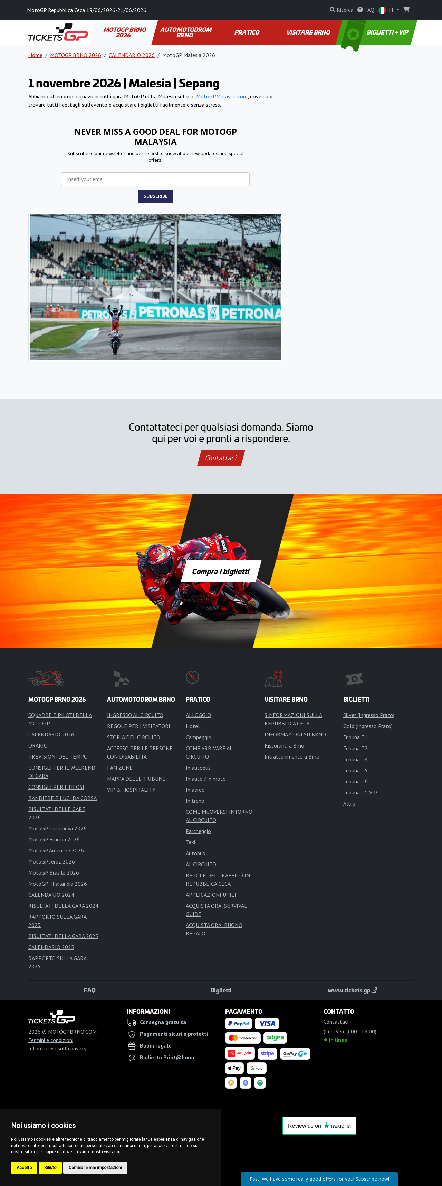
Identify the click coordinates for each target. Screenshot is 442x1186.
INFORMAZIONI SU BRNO (295, 734)
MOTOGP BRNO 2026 (125, 32)
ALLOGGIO (198, 715)
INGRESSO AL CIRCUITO (135, 715)
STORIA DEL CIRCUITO (133, 737)
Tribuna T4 (355, 759)
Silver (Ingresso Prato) (368, 715)
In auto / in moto (206, 778)
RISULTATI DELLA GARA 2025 (63, 936)
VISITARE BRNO (309, 32)
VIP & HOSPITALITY (131, 789)
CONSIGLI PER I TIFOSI (56, 786)
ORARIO (38, 745)
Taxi (190, 842)
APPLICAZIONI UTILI (211, 894)
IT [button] (386, 10)
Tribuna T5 (355, 770)
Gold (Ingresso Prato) (368, 726)
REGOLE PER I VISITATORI (138, 726)
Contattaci (221, 457)
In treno (195, 800)
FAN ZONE (120, 767)
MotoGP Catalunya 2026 (57, 828)
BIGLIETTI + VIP (375, 32)
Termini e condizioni (50, 1039)
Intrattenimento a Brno (292, 756)
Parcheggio (198, 831)
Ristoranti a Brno (284, 745)
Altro (349, 803)
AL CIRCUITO (201, 864)
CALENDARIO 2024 (51, 894)
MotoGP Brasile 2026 (53, 872)
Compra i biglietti (221, 571)
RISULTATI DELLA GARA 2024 (63, 905)
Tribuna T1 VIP (360, 792)
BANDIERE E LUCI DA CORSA (62, 797)
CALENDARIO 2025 (51, 947)
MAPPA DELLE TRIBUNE (136, 778)
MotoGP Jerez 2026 (51, 861)
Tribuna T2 (355, 748)
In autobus (198, 767)
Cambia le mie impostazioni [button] (95, 1167)
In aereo (195, 789)
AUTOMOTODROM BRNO (186, 32)
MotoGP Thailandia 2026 (57, 883)
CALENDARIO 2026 (132, 54)
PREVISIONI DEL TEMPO (58, 756)
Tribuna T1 (355, 737)
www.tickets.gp (352, 990)
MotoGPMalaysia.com (222, 96)
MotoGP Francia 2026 (54, 839)
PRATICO (247, 32)
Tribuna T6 (355, 781)
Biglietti (221, 990)
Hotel (193, 726)
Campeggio (198, 737)
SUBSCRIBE (155, 196)
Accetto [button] (24, 1167)
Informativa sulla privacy (57, 1048)
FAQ (90, 990)
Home (35, 54)
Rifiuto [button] (50, 1167)
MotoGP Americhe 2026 (56, 850)
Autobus (195, 853)
